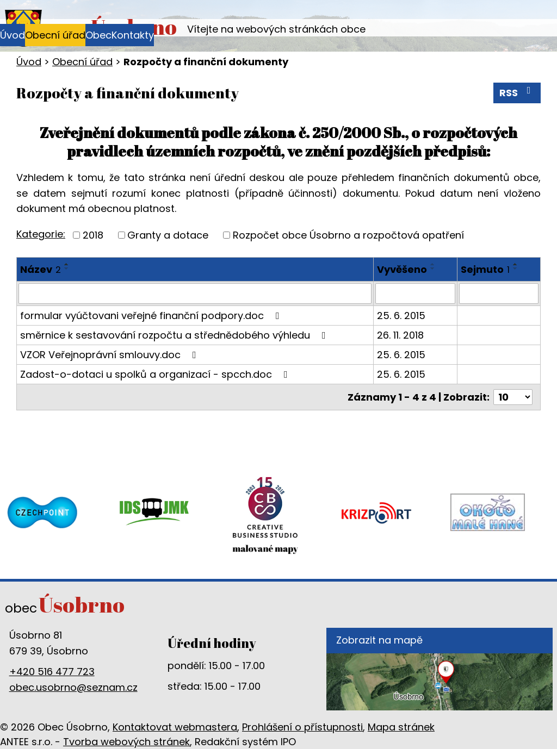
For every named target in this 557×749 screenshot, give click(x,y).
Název (40, 269)
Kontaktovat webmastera (175, 727)
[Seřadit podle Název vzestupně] (67, 264)
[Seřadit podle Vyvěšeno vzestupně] (433, 264)
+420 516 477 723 (52, 671)
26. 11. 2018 (400, 335)
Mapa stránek (401, 727)
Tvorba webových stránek (126, 741)
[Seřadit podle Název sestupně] (67, 268)
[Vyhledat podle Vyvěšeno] (415, 293)
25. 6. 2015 (401, 315)
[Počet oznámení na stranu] (513, 397)
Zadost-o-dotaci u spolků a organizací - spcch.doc (156, 374)
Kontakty (133, 35)
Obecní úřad (55, 35)
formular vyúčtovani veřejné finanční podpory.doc (152, 315)
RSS (517, 92)
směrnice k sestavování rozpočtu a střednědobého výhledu (175, 335)
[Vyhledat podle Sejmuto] (499, 293)
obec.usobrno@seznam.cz (73, 687)
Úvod (12, 35)
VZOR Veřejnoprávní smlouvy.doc (110, 354)
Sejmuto (485, 269)
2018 (93, 235)
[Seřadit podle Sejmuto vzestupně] (516, 264)
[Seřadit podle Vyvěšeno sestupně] (433, 268)
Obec (98, 35)
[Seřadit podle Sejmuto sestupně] (516, 268)
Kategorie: (40, 234)
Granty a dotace (167, 235)
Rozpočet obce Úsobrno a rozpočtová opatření (348, 235)
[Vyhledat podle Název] (195, 293)
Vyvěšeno (402, 269)
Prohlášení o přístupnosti (302, 727)
